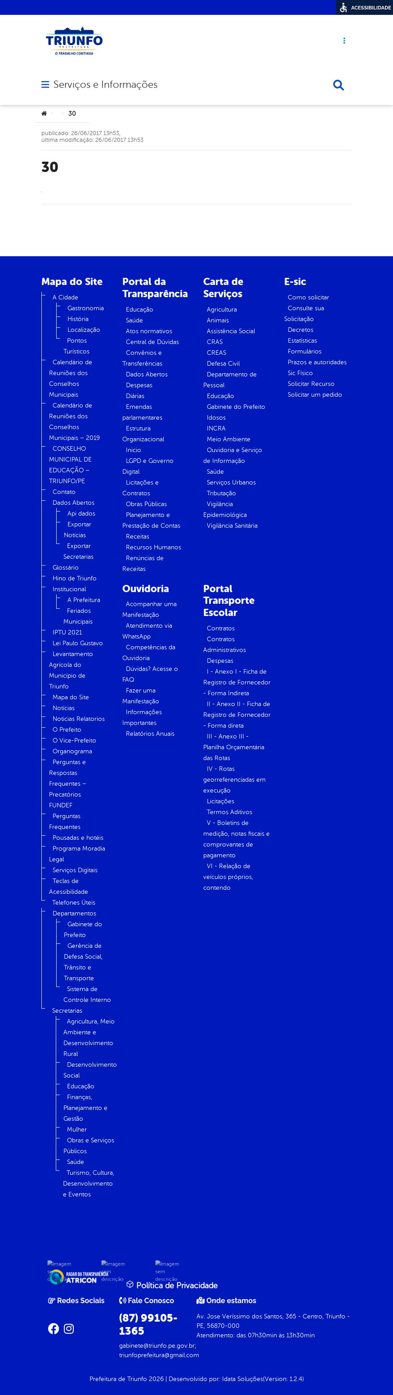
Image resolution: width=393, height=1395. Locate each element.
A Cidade (65, 297)
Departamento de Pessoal (230, 380)
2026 (155, 1379)
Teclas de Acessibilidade (68, 886)
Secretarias (67, 1010)
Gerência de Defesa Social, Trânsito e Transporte (83, 962)
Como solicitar (308, 297)
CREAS (216, 352)
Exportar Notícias (77, 530)
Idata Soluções (242, 1379)
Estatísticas (302, 340)
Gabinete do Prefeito (83, 929)
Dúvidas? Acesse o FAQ (150, 674)
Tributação (221, 493)
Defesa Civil (223, 363)
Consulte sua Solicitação (304, 313)
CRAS (215, 342)
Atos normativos (149, 331)
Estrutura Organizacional (143, 434)
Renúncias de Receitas (143, 563)
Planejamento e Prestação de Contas (151, 520)
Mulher (77, 1129)
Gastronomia (85, 308)
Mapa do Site (71, 697)
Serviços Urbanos (231, 482)
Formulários (305, 351)
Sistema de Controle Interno (87, 994)
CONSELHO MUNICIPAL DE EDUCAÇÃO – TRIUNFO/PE (70, 465)
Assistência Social (231, 331)
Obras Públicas (146, 504)
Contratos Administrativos (224, 644)
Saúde (75, 1162)
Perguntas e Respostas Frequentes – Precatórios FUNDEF (67, 784)
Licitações (220, 801)
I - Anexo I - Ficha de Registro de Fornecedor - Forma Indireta (237, 682)
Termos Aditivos (229, 812)
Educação (80, 1086)
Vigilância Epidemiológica (225, 509)
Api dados (81, 513)
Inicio (133, 450)
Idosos (216, 417)
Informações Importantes (142, 717)
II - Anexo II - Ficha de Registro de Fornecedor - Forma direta (237, 715)
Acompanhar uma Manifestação (149, 609)
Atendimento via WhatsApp (147, 631)
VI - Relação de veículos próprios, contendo (228, 877)
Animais (218, 320)
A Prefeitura (83, 600)
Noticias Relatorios (79, 719)
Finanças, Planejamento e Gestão (85, 1108)
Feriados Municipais (78, 616)
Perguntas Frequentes (64, 821)
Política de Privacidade (172, 1285)
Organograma (72, 751)
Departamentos (74, 913)
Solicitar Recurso (311, 383)
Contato (64, 492)
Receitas (137, 536)
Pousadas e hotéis (78, 837)
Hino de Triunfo (75, 578)
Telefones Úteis (73, 902)
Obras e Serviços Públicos (88, 1146)
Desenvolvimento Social (90, 1070)
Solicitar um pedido (315, 394)
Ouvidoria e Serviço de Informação (232, 455)
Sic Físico (300, 373)
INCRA (216, 428)
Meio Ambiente (228, 439)
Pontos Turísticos (76, 346)
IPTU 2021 (67, 632)
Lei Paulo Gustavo (78, 643)
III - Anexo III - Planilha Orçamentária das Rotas (233, 747)
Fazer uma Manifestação (140, 696)
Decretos (300, 329)
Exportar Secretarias (78, 551)
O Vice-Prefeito (74, 740)
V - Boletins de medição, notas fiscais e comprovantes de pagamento (236, 839)
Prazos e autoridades (317, 362)
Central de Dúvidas (152, 342)
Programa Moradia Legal (77, 854)
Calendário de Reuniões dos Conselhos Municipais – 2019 (74, 421)
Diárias (135, 396)
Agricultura (222, 309)
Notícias (64, 708)
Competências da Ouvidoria (148, 652)
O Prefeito (67, 729)
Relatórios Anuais (150, 733)
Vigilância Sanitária (232, 525)
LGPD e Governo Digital (148, 466)
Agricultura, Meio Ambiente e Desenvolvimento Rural (89, 1037)
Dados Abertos (73, 502)
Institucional (69, 589)
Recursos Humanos (153, 547)
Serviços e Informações (105, 84)
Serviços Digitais (75, 870)
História (78, 319)
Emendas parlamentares (142, 412)
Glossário (66, 567)
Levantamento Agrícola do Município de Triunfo (71, 670)
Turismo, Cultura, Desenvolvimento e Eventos (88, 1183)
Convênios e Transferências (142, 358)
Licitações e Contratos (140, 488)
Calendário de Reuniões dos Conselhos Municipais (70, 378)
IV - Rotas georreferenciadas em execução (234, 779)
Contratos (221, 628)
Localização (83, 329)
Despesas (139, 385)
